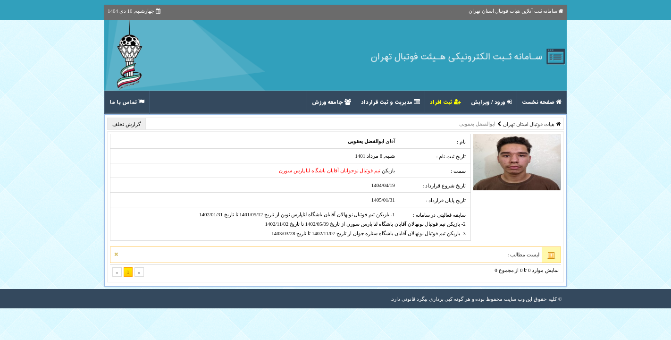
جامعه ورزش (331, 102)
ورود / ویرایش (491, 102)
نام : (461, 141)
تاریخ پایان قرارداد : (445, 200)
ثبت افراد (445, 102)
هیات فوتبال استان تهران (528, 124)
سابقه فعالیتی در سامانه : (439, 215)
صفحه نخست (542, 102)
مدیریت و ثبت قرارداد (390, 102)
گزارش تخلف (127, 124)
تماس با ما (126, 102)
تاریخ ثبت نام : (450, 156)
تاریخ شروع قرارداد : (443, 185)
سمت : (458, 171)
